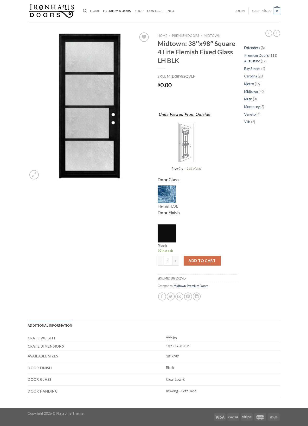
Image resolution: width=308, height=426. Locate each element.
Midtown (212, 36)
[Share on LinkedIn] (197, 296)
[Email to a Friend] (179, 296)
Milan (248, 99)
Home (95, 11)
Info (170, 11)
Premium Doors (117, 11)
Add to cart (202, 260)
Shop (139, 11)
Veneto (250, 114)
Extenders (252, 48)
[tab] (50, 325)
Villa (247, 122)
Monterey (252, 107)
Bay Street (252, 69)
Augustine (252, 61)
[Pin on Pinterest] (188, 296)
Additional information (50, 325)
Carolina (251, 76)
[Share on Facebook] (162, 296)
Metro (249, 84)
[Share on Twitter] (171, 296)
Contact (155, 11)
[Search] (85, 10)
